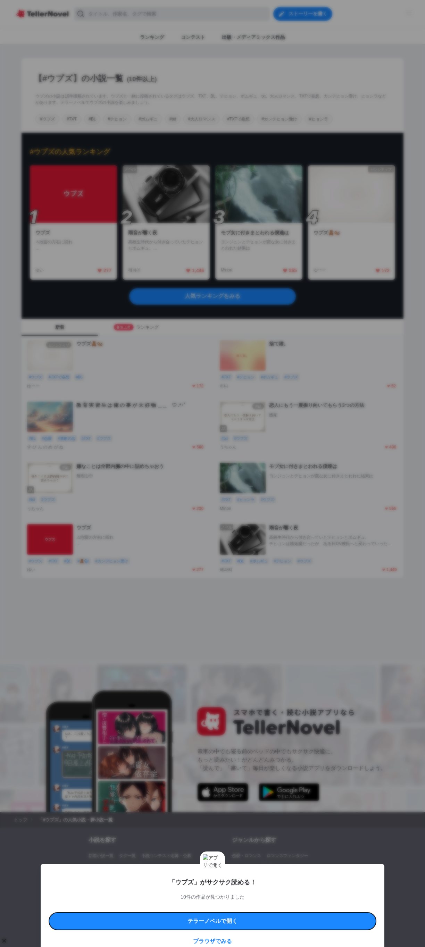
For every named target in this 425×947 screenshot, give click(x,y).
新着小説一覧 (101, 855)
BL (234, 879)
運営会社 (283, 907)
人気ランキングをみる (212, 296)
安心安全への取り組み (232, 899)
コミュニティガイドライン (189, 899)
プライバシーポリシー (253, 907)
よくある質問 (313, 899)
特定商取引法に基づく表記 (276, 899)
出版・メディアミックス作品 (116, 867)
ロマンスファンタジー (287, 855)
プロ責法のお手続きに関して (208, 907)
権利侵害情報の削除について (157, 907)
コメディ (269, 879)
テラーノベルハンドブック (141, 899)
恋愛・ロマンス (246, 855)
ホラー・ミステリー (307, 867)
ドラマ (249, 879)
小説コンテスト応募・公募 (166, 855)
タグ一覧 (127, 855)
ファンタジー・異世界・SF (257, 867)
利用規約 (108, 899)
